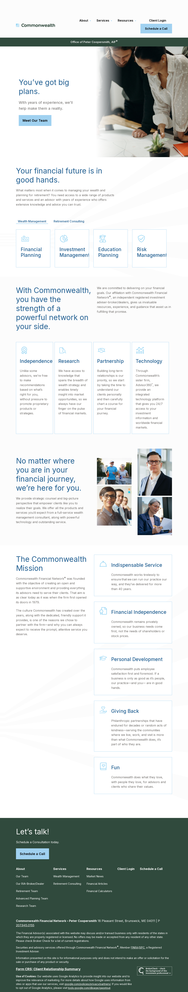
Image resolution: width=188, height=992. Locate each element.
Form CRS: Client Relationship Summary (48, 956)
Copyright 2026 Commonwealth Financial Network (80, 985)
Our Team (22, 863)
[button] (84, 7)
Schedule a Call (32, 841)
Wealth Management (66, 863)
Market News (95, 863)
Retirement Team (27, 878)
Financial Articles (97, 871)
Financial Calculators (99, 878)
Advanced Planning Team (32, 885)
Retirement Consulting (67, 871)
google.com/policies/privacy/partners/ (87, 971)
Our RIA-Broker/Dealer (30, 871)
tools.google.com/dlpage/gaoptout (89, 975)
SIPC (142, 934)
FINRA (134, 934)
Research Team (26, 893)
